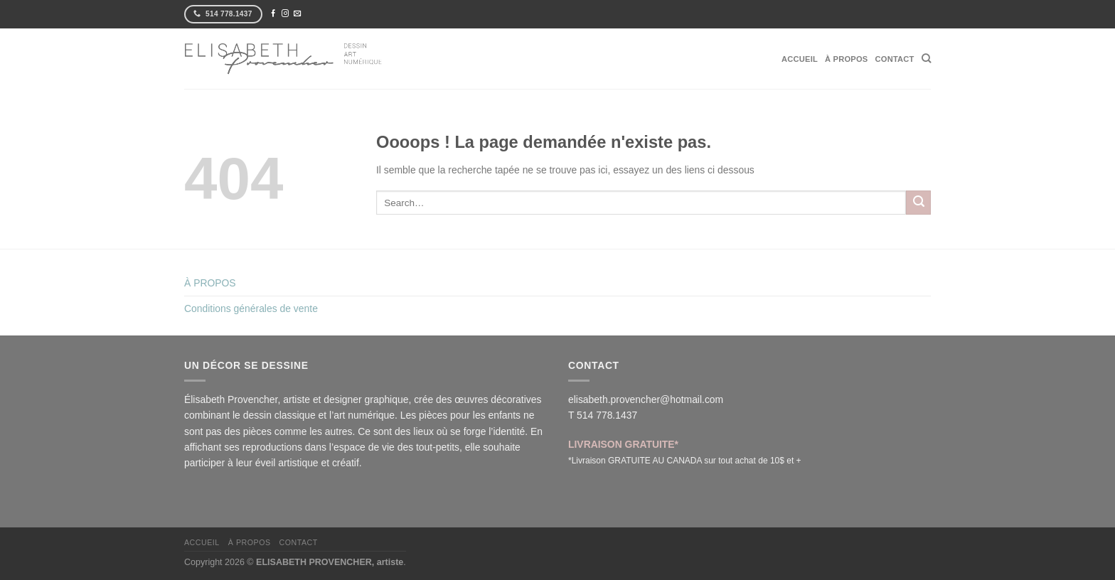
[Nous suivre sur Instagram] (285, 14)
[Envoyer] (918, 202)
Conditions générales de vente (251, 308)
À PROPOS (846, 59)
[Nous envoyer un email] (297, 14)
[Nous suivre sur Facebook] (273, 14)
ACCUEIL (799, 59)
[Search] (926, 58)
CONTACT (894, 59)
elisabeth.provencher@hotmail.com (645, 399)
